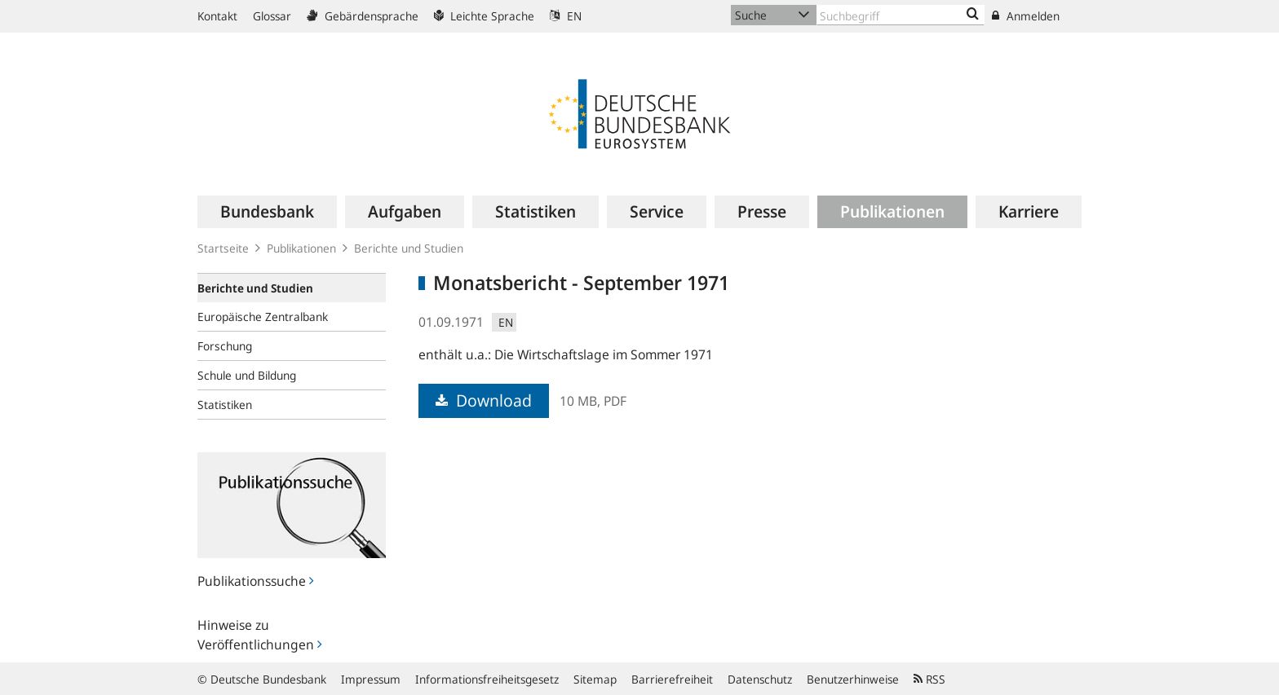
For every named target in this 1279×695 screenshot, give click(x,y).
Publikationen (301, 248)
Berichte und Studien (408, 248)
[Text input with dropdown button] (901, 15)
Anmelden (1026, 16)
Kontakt (217, 16)
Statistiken (224, 404)
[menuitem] (267, 212)
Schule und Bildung (246, 375)
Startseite (223, 248)
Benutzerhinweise (853, 679)
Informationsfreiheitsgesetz (487, 679)
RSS (929, 679)
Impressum (371, 679)
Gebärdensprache (362, 16)
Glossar (272, 16)
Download (484, 400)
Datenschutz (760, 679)
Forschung (224, 346)
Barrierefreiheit (672, 679)
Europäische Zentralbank (262, 316)
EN (566, 16)
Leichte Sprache (484, 16)
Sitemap (595, 679)
